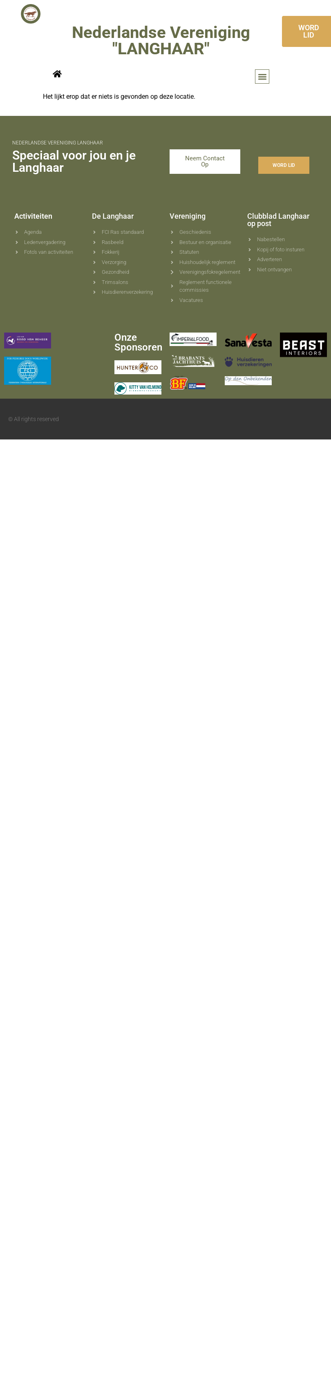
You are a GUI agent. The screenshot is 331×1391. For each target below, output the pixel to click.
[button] (262, 76)
